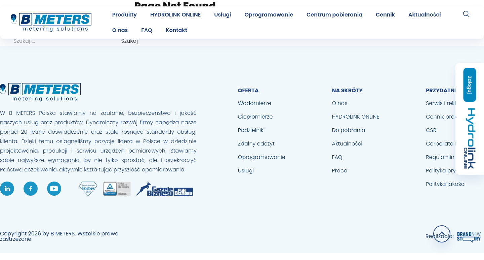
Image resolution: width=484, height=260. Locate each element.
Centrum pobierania (334, 15)
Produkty (124, 15)
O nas (120, 30)
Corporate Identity (450, 144)
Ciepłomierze (255, 117)
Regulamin (440, 157)
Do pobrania (348, 130)
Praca (340, 170)
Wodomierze (254, 103)
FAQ (146, 30)
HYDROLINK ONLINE (175, 15)
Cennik (385, 15)
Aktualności (424, 15)
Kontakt (176, 30)
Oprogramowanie (269, 15)
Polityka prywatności (453, 170)
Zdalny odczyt (256, 144)
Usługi (222, 15)
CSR (431, 130)
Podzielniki (251, 130)
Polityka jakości (446, 184)
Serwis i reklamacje (451, 103)
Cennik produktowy (451, 117)
